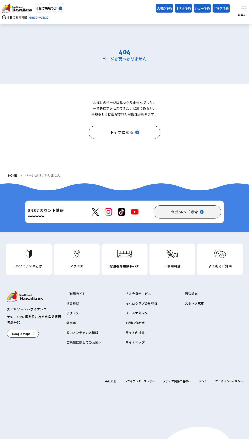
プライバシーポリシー (229, 381)
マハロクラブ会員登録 (141, 303)
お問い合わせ (135, 322)
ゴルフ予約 (221, 8)
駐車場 (71, 322)
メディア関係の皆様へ (177, 381)
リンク (203, 381)
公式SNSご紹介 (184, 211)
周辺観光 (191, 293)
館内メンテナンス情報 (82, 332)
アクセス (72, 313)
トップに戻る (122, 132)
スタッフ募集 (194, 303)
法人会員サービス (138, 293)
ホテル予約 (183, 8)
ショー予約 (202, 8)
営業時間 (72, 303)
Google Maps (21, 333)
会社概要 (110, 381)
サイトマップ (135, 342)
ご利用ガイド (75, 293)
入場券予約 (164, 8)
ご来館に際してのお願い (83, 342)
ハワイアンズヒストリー (139, 381)
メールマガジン (137, 313)
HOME (12, 175)
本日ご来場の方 (46, 8)
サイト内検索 (135, 332)
